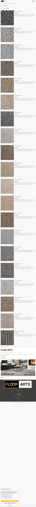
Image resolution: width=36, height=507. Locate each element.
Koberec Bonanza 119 (18, 61)
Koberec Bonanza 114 (18, 95)
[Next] (34, 8)
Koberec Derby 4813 (18, 196)
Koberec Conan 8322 (18, 129)
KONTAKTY (18, 399)
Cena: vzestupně (3, 8)
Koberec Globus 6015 (18, 297)
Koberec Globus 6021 (18, 280)
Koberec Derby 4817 (18, 213)
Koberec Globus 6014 (18, 314)
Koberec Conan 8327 (18, 112)
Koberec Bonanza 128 (18, 11)
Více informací (10, 505)
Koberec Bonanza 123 (18, 28)
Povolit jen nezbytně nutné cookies (9, 503)
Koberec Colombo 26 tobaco (19, 331)
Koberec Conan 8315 (18, 162)
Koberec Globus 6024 (18, 263)
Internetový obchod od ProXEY (21, 402)
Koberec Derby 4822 (18, 230)
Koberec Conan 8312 (18, 179)
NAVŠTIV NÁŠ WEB (3, 356)
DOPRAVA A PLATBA (18, 398)
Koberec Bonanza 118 (18, 78)
